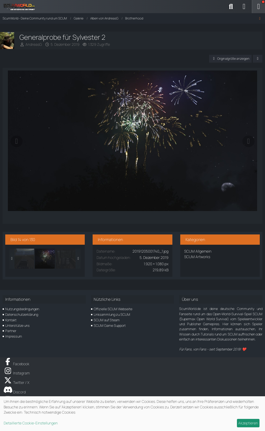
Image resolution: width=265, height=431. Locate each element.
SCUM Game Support (110, 325)
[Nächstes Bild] (248, 141)
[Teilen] (257, 59)
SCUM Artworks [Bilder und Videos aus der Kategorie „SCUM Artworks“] (197, 256)
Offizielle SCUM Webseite (113, 309)
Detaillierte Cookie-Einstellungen (31, 422)
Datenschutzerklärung (21, 314)
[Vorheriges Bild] (16, 141)
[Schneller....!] (24, 259)
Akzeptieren (248, 422)
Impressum (13, 336)
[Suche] (231, 6)
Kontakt (11, 320)
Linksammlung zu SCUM (112, 314)
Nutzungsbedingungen (22, 309)
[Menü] (258, 6)
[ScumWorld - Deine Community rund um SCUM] (21, 6)
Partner (10, 330)
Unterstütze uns (17, 325)
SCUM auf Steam (107, 320)
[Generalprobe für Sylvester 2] (45, 259)
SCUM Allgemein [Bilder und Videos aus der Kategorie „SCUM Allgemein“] (197, 251)
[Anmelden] (244, 6)
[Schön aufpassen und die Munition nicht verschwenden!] (66, 259)
